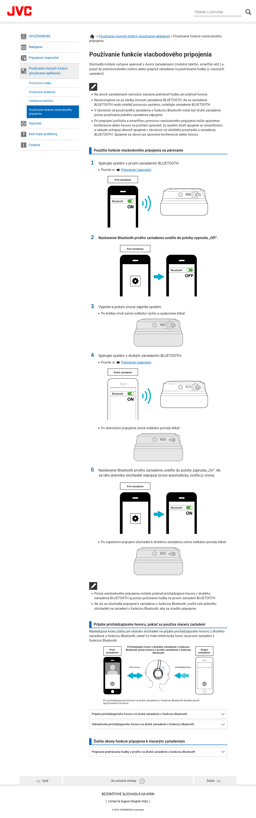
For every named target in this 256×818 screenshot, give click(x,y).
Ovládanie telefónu (41, 101)
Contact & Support (128, 801)
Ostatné (34, 145)
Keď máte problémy (43, 134)
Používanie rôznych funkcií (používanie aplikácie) (48, 71)
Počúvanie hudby (40, 83)
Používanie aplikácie (42, 92)
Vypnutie (35, 123)
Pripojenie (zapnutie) (44, 58)
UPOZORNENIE (40, 36)
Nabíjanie (35, 47)
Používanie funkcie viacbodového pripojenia (50, 112)
